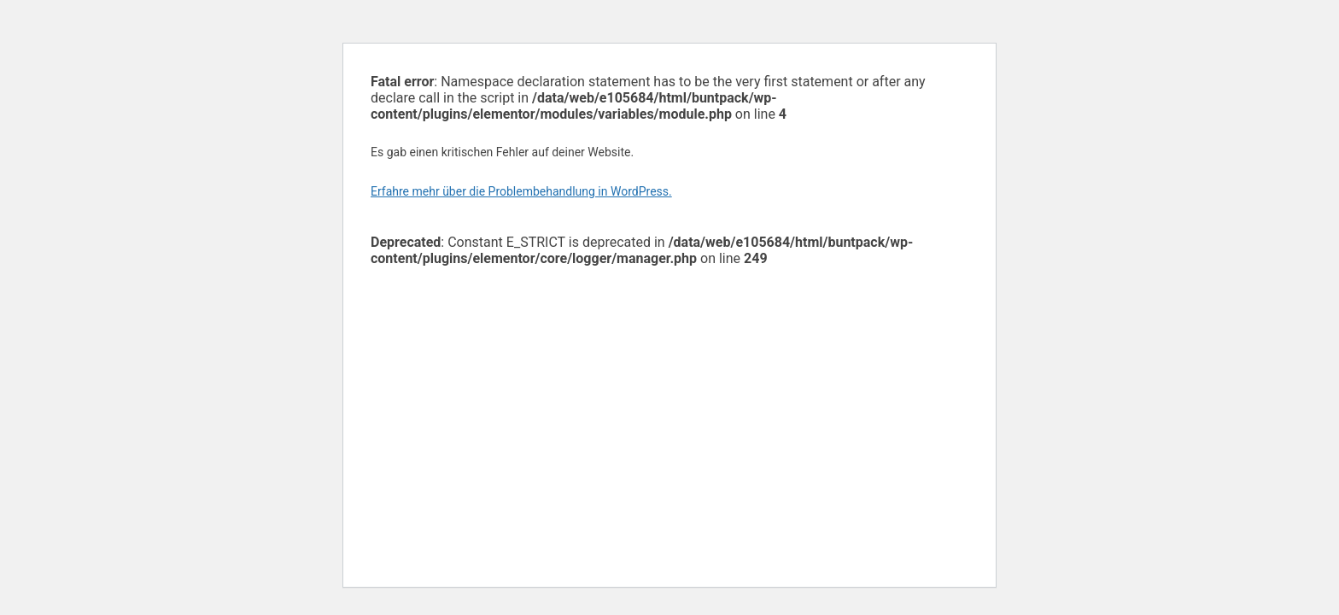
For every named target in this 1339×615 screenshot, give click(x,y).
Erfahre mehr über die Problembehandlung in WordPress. (521, 191)
